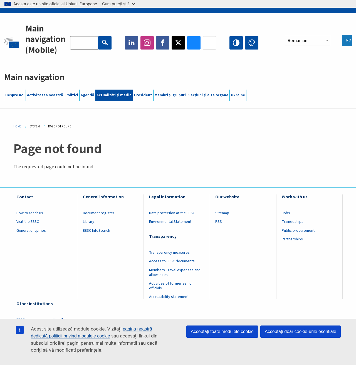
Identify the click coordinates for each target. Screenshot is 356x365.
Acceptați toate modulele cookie (222, 331)
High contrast (236, 43)
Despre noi (14, 95)
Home (17, 126)
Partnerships (292, 239)
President (143, 95)
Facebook (162, 43)
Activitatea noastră (45, 95)
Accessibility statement (169, 297)
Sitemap (222, 213)
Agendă (87, 95)
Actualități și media (114, 95)
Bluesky (194, 43)
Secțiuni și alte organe (208, 95)
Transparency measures (169, 252)
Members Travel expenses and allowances (175, 272)
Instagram (147, 43)
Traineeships (292, 222)
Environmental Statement (170, 222)
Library (88, 222)
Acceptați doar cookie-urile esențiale (300, 331)
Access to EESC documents (172, 261)
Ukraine (238, 95)
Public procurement (298, 230)
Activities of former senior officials (171, 286)
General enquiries (31, 230)
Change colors (251, 43)
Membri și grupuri (170, 95)
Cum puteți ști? (118, 3)
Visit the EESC (27, 222)
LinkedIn (131, 43)
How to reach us (29, 213)
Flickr (209, 43)
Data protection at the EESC (172, 213)
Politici (71, 95)
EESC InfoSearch (96, 230)
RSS (218, 222)
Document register (98, 213)
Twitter (178, 43)
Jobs (286, 213)
